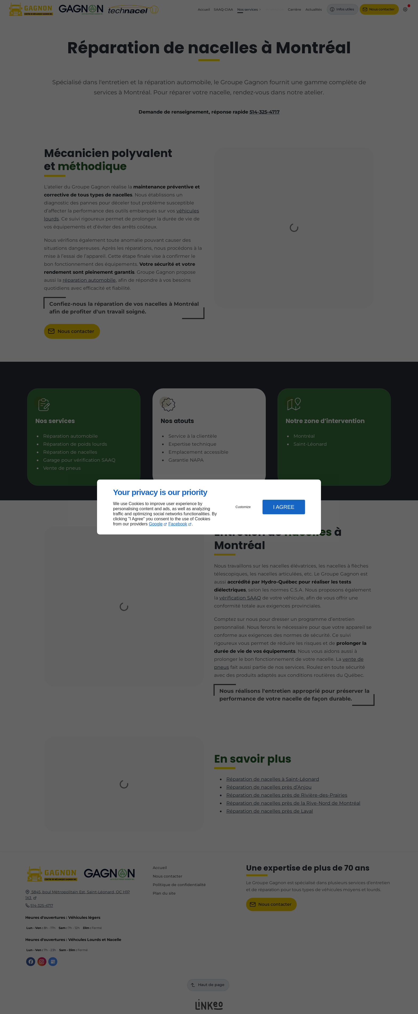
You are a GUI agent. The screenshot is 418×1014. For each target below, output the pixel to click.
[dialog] (209, 507)
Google (156, 524)
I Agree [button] (283, 507)
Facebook (177, 524)
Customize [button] (243, 507)
